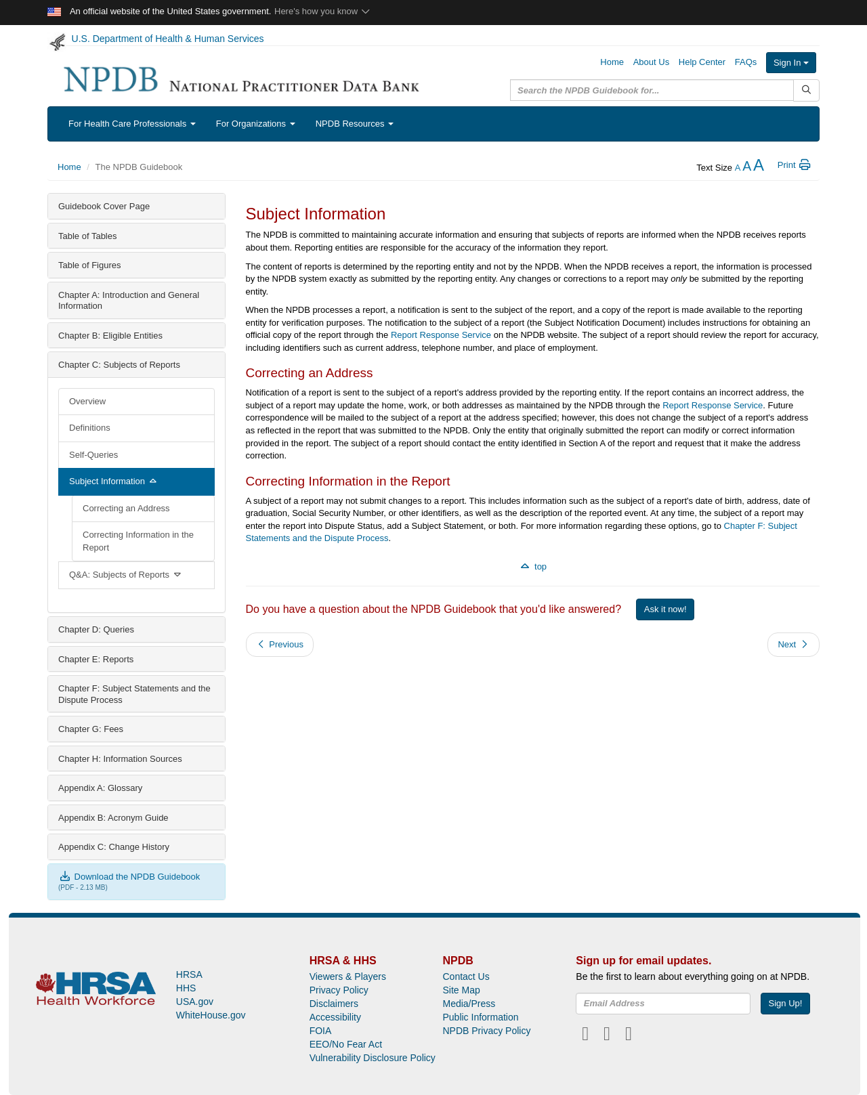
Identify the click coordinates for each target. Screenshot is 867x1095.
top (532, 566)
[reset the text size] (746, 168)
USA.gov (194, 1001)
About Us (651, 62)
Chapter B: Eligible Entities (110, 335)
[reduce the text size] (738, 168)
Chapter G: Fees (90, 729)
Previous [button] (279, 644)
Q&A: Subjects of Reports (126, 575)
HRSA (189, 974)
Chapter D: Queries (96, 629)
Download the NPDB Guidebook (129, 877)
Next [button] (793, 644)
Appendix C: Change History (113, 847)
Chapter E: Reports (95, 659)
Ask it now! (665, 609)
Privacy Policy (339, 990)
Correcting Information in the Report (138, 541)
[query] (652, 90)
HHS (186, 988)
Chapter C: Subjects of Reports (119, 365)
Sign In (791, 63)
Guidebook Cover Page (104, 206)
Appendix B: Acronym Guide (113, 818)
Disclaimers (334, 1003)
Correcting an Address (126, 508)
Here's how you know (322, 11)
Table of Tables (87, 236)
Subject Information (113, 481)
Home (612, 62)
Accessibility (335, 1017)
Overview (87, 401)
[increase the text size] (758, 168)
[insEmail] (663, 1003)
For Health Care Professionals (132, 124)
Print (795, 165)
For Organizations (255, 124)
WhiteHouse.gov (211, 1015)
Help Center (702, 62)
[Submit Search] (806, 90)
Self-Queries (93, 455)
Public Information (480, 1017)
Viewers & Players (348, 976)
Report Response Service (441, 335)
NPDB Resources (355, 124)
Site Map (461, 990)
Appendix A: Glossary (100, 788)
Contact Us (465, 976)
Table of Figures (89, 265)
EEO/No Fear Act (346, 1044)
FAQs (746, 62)
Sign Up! (786, 1003)
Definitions (89, 428)
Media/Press (468, 1003)
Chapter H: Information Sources (120, 759)
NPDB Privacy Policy (486, 1030)
